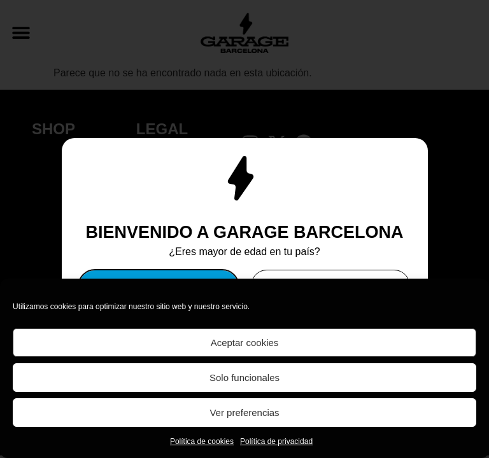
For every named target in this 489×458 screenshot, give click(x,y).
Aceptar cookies (245, 342)
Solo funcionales (244, 377)
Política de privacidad (276, 441)
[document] (244, 229)
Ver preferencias (244, 412)
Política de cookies (202, 441)
